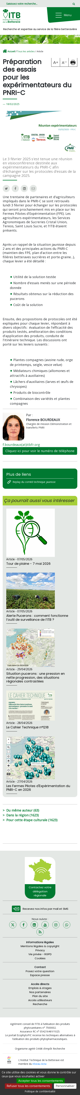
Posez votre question (40, 971)
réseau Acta (39, 1063)
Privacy (40, 950)
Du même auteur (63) (22, 810)
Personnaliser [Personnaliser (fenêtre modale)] (65, 1086)
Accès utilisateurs (40, 1000)
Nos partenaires (40, 992)
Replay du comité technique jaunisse (34, 482)
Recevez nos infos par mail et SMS (45, 909)
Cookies (40, 958)
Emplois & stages (40, 988)
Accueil (11, 51)
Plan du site (40, 996)
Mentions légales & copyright (40, 946)
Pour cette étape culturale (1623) (31, 820)
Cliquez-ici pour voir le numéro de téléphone (39, 451)
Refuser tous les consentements (28, 1086)
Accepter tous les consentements (40, 1081)
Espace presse (40, 975)
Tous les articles (26, 51)
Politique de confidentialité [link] (40, 1091)
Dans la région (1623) (22, 815)
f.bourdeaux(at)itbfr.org (21, 444)
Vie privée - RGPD (40, 954)
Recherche (40, 1004)
